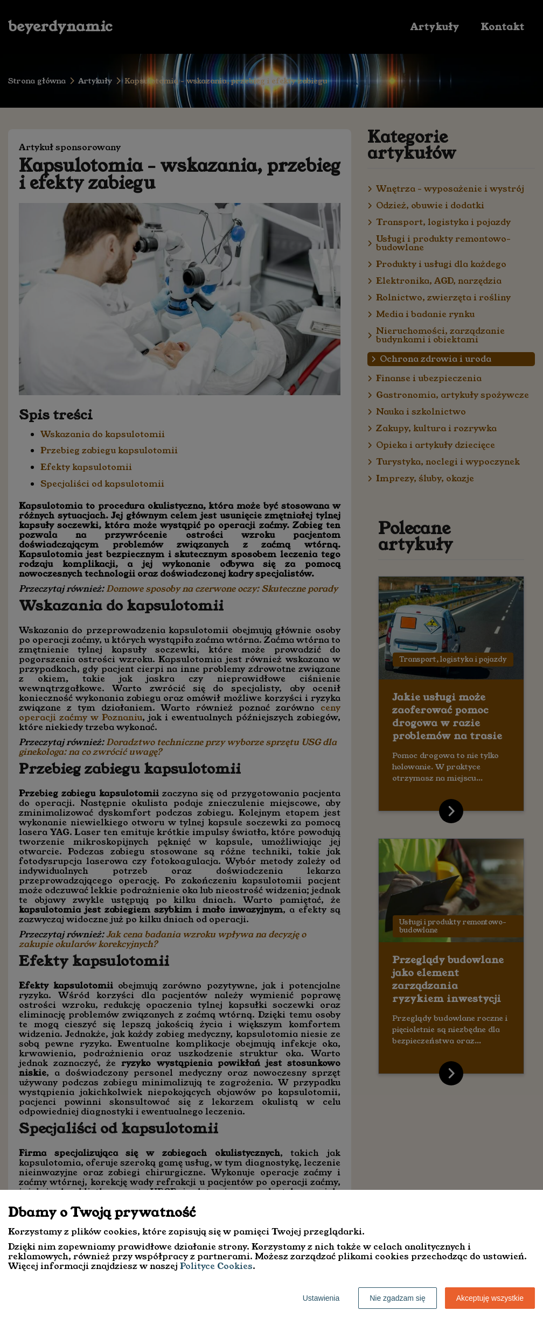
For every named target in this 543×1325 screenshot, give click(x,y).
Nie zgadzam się (398, 1298)
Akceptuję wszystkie (490, 1298)
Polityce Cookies (216, 1266)
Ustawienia (321, 1298)
